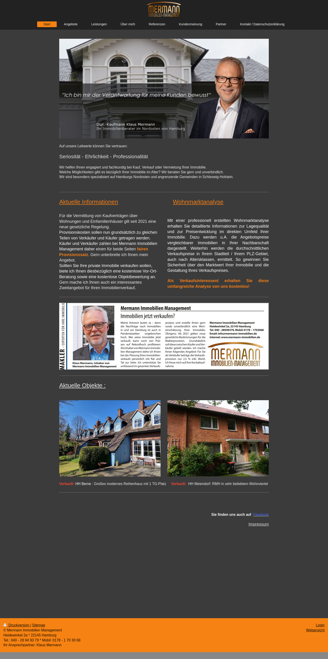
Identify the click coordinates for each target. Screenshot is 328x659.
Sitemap (38, 625)
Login (320, 625)
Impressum (259, 524)
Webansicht (315, 630)
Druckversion (16, 625)
